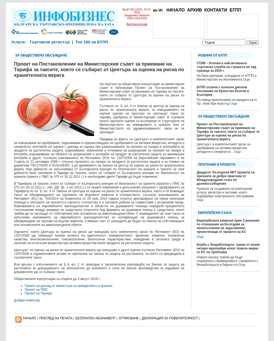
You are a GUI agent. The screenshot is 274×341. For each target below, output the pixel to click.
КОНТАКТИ (215, 10)
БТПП (235, 10)
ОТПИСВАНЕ (129, 318)
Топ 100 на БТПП (91, 42)
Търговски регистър (49, 42)
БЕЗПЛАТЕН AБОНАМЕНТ (96, 318)
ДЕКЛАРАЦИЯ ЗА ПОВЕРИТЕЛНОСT (170, 318)
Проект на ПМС (36, 289)
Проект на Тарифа (38, 293)
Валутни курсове (137, 24)
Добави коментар (27, 300)
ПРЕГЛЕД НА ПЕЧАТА (56, 318)
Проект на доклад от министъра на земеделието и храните (68, 286)
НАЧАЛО (175, 10)
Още (246, 79)
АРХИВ (194, 10)
